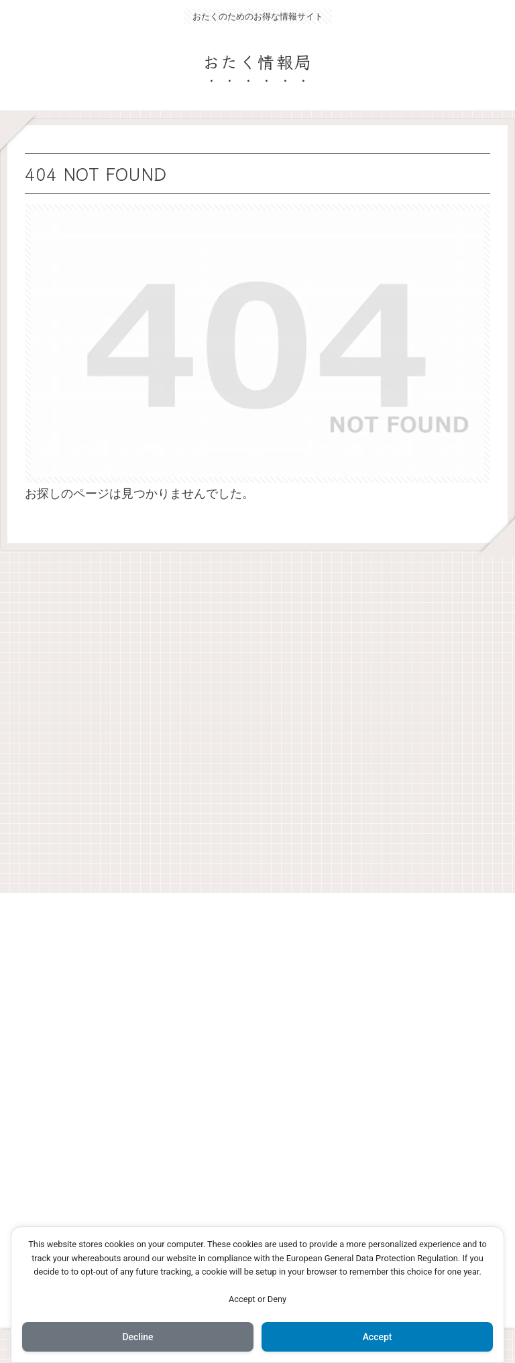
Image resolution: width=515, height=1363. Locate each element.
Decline (137, 1337)
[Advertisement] (257, 717)
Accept (377, 1337)
